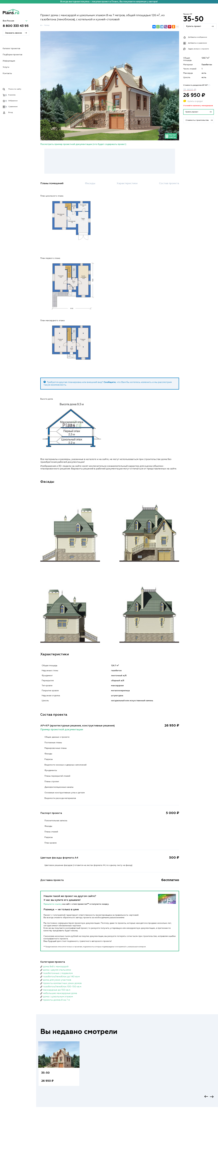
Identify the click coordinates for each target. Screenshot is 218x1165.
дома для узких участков (57, 980)
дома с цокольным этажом (58, 997)
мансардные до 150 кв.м (56, 990)
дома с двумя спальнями (57, 970)
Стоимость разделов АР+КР (196, 85)
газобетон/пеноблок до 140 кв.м (61, 977)
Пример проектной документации (61, 729)
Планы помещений (51, 183)
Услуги (6, 67)
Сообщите (110, 382)
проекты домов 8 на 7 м (56, 1000)
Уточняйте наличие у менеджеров (198, 106)
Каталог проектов (11, 49)
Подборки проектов (12, 55)
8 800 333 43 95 (16, 26)
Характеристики (127, 183)
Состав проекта (169, 183)
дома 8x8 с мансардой (55, 967)
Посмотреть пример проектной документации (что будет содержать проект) (83, 144)
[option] (59, 1066)
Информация (9, 61)
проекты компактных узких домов (62, 983)
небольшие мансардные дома (60, 993)
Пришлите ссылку (53, 904)
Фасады (90, 183)
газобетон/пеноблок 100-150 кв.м (62, 987)
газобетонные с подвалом (58, 973)
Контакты (7, 73)
